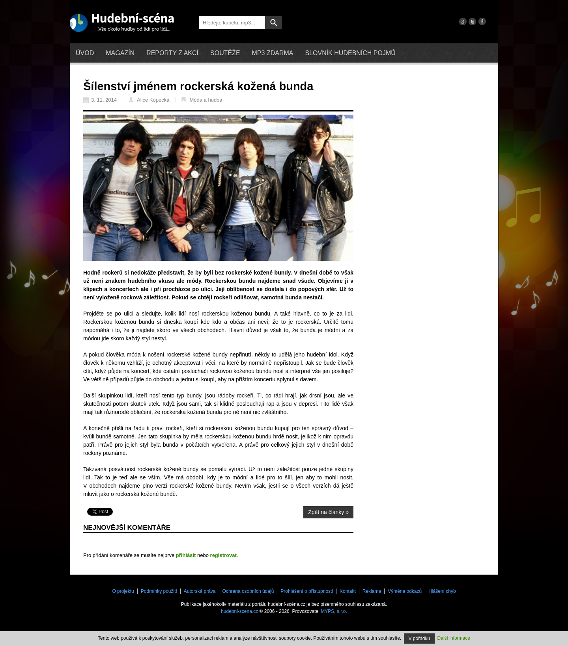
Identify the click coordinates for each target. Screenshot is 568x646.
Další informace (453, 638)
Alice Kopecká (149, 99)
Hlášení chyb (442, 591)
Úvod (85, 53)
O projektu (123, 591)
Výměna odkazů (405, 591)
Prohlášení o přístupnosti (306, 591)
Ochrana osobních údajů (248, 591)
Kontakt (348, 591)
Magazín (120, 53)
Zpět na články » (328, 512)
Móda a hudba (201, 99)
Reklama (371, 591)
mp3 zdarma (272, 53)
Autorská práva (200, 591)
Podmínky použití (159, 591)
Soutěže (225, 53)
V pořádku (419, 638)
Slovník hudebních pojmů (350, 53)
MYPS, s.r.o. (334, 611)
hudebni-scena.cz (239, 611)
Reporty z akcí (172, 53)
